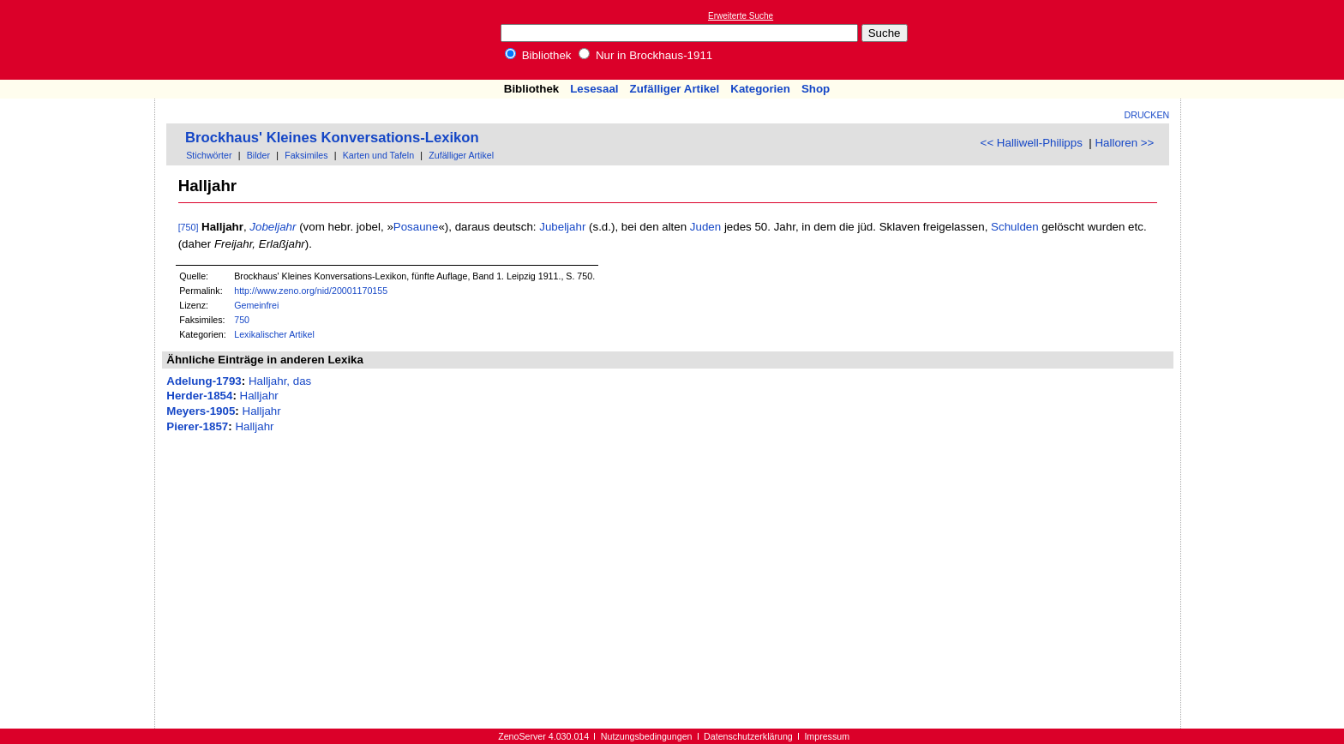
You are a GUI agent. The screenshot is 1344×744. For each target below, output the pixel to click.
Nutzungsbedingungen (647, 736)
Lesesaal (594, 88)
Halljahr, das (280, 381)
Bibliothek (538, 55)
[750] (188, 227)
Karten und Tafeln (378, 155)
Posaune (416, 226)
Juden (705, 226)
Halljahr (259, 395)
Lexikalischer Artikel (274, 334)
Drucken (1147, 115)
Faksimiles (306, 155)
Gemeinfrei (256, 305)
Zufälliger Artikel (675, 88)
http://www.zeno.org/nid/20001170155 (310, 290)
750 (241, 320)
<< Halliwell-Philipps (1032, 142)
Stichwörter (208, 155)
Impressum (826, 736)
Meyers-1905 (200, 411)
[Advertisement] (1265, 39)
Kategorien (760, 88)
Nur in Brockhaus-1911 (645, 55)
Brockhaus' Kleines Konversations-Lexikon (332, 137)
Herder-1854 (199, 395)
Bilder (258, 155)
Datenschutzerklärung (748, 736)
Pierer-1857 (197, 426)
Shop (815, 88)
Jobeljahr (272, 226)
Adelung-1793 (203, 381)
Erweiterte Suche (740, 16)
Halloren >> (1124, 142)
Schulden (1015, 226)
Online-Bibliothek (81, 40)
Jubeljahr (562, 226)
